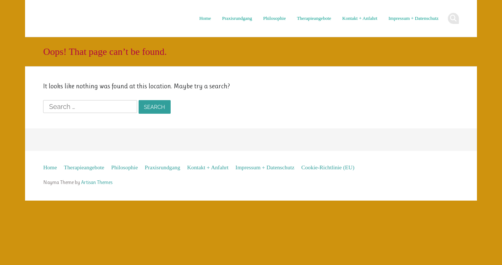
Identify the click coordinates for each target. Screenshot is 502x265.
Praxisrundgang (237, 18)
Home (205, 18)
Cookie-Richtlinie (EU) (328, 167)
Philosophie (274, 18)
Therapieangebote (314, 18)
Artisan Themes (96, 182)
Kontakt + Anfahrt (359, 18)
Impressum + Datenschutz (413, 18)
